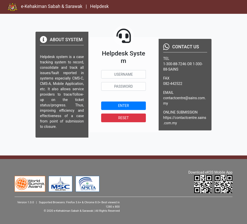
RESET (123, 118)
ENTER (123, 106)
